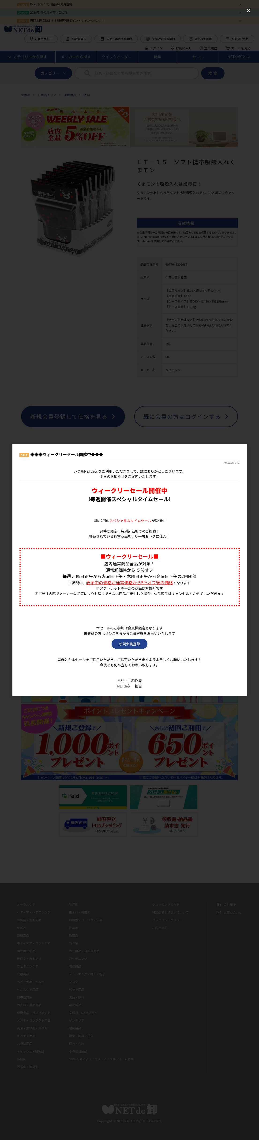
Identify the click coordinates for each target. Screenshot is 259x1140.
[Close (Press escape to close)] (248, 10)
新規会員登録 (129, 643)
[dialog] (129, 570)
